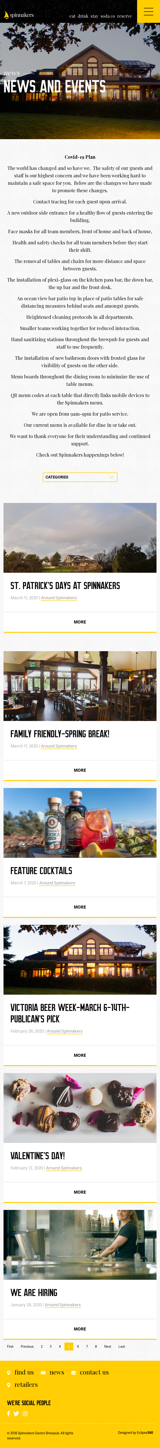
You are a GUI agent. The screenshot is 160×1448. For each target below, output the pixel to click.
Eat (72, 16)
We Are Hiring (34, 1292)
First (10, 1346)
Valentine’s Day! (38, 1155)
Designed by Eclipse (135, 1433)
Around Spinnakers (59, 597)
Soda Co (108, 16)
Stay (94, 16)
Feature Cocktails (41, 870)
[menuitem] (72, 16)
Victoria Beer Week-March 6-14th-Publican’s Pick (70, 1013)
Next (107, 1346)
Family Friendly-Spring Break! (60, 733)
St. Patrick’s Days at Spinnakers (65, 585)
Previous (27, 1346)
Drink (83, 16)
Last (121, 1346)
